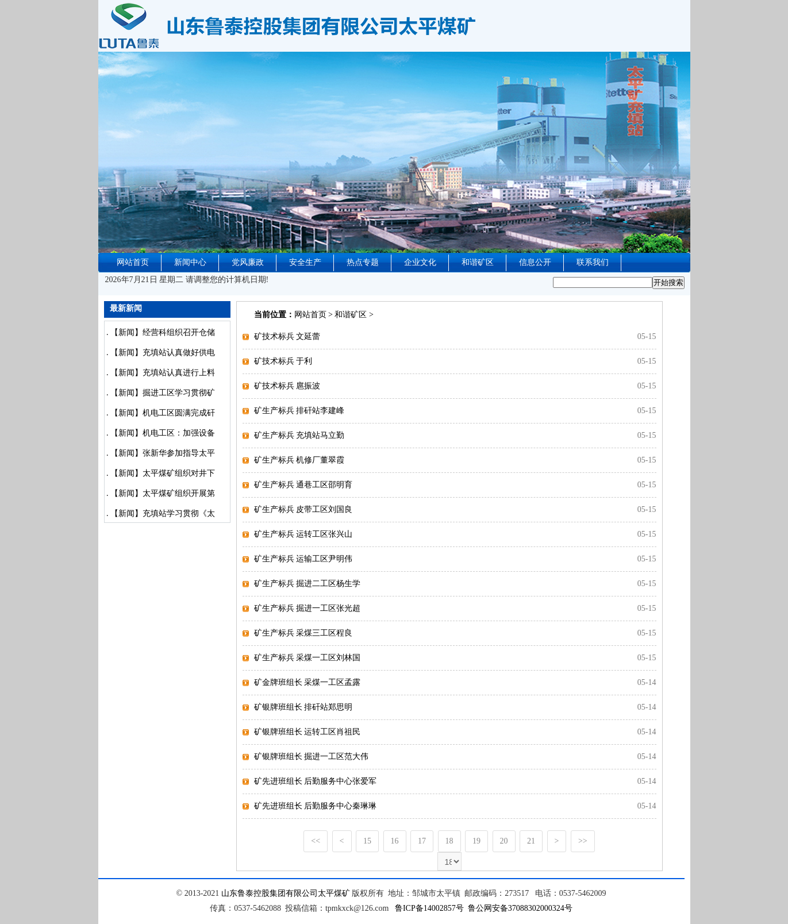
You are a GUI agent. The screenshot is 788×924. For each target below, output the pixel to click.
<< (315, 841)
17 (422, 841)
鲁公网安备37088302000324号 (520, 908)
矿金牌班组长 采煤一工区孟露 (307, 682)
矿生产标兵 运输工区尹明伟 (303, 559)
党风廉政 (248, 262)
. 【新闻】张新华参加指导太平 (160, 453)
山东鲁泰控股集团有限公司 (269, 893)
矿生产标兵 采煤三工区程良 (303, 633)
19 (476, 841)
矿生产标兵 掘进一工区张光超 (307, 608)
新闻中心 (190, 262)
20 (504, 841)
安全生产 (305, 262)
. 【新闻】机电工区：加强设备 (160, 433)
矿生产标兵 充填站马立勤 (299, 435)
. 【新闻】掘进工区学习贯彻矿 (160, 392)
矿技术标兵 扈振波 (287, 386)
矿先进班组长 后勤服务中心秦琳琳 (315, 806)
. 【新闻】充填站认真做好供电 (160, 352)
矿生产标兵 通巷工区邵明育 (303, 484)
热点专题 (363, 262)
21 (531, 841)
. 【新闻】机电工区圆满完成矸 (160, 413)
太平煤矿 (334, 893)
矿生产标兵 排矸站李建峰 (299, 410)
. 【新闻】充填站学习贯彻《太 (160, 513)
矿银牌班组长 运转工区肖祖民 (307, 731)
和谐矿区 (478, 262)
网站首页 (133, 262)
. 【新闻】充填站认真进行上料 (160, 372)
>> (582, 841)
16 (395, 841)
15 (367, 841)
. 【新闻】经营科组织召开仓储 (160, 332)
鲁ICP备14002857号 (429, 908)
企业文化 (420, 262)
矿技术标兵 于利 (283, 361)
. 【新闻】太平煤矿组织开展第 (160, 493)
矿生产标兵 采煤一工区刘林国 (307, 657)
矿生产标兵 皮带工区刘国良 (303, 509)
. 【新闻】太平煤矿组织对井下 (160, 473)
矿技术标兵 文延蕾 (287, 336)
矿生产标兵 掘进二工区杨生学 (307, 583)
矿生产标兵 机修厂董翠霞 (299, 460)
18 (449, 841)
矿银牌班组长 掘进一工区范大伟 (311, 756)
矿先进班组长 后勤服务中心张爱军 (315, 781)
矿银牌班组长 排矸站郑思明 (303, 707)
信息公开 (535, 262)
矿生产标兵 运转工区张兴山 (303, 534)
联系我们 (592, 262)
